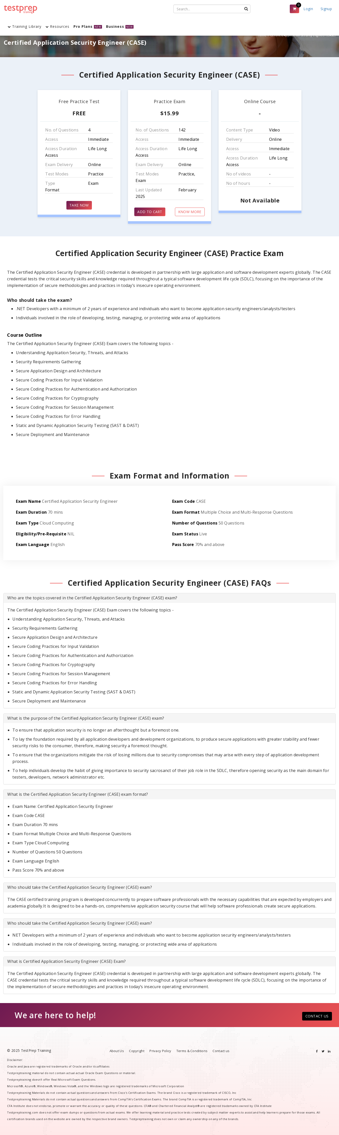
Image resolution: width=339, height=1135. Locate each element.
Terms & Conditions (191, 1051)
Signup (326, 8)
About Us (117, 1051)
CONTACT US (317, 1016)
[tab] (169, 598)
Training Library (24, 26)
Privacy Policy (160, 1051)
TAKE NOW (79, 205)
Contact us (221, 1051)
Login (308, 8)
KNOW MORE (189, 211)
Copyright (136, 1051)
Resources (57, 26)
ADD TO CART (149, 211)
